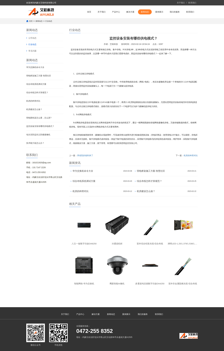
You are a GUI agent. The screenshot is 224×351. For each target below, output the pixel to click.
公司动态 (32, 38)
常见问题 (32, 51)
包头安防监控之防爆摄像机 (38, 134)
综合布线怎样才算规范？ (37, 92)
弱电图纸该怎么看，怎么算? (38, 118)
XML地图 (106, 347)
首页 (89, 12)
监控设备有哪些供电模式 (144, 54)
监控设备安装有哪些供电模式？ (40, 126)
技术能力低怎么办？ (35, 143)
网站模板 (115, 347)
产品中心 (116, 12)
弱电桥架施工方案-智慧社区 (38, 76)
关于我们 (181, 3)
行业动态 (48, 21)
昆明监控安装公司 (129, 143)
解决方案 (130, 12)
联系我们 (192, 3)
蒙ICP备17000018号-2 (92, 347)
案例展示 (159, 12)
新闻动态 (145, 12)
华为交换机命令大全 (35, 67)
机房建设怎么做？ (34, 109)
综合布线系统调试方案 (36, 84)
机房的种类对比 (33, 101)
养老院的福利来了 (85, 155)
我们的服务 (175, 12)
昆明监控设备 (85, 86)
